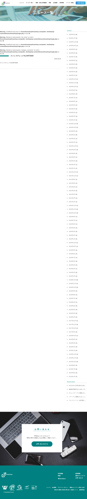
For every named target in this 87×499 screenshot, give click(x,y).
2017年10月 (72, 328)
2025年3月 (72, 71)
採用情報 (62, 2)
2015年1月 (72, 376)
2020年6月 (72, 224)
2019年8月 (72, 253)
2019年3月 (72, 268)
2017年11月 (72, 324)
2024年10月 (72, 86)
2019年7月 (72, 257)
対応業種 (60, 473)
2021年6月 (72, 183)
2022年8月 (72, 153)
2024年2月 (72, 116)
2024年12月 (72, 79)
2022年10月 (72, 149)
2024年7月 (72, 97)
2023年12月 (72, 123)
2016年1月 (72, 350)
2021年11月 (72, 175)
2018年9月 (72, 291)
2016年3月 (72, 343)
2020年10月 (72, 213)
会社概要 (55, 2)
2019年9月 (72, 250)
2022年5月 (72, 157)
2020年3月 (72, 231)
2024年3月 (72, 112)
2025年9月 (72, 49)
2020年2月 (72, 235)
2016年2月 (72, 346)
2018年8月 (72, 294)
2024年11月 (72, 82)
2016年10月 (72, 335)
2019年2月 (72, 272)
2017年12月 (72, 320)
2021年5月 (72, 187)
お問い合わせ (80, 3)
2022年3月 (72, 161)
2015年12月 (72, 354)
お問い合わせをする (42, 444)
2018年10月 (72, 287)
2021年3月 (72, 194)
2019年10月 (72, 246)
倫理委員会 (82, 489)
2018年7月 (72, 298)
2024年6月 (72, 101)
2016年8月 (72, 339)
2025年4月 (72, 68)
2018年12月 (72, 280)
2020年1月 (72, 239)
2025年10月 (72, 45)
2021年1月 (72, 201)
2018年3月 (72, 313)
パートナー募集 (69, 2)
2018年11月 (72, 283)
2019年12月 (72, 242)
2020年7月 (72, 220)
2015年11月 (72, 358)
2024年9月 (72, 90)
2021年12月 (72, 172)
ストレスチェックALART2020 (9, 62)
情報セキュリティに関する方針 (77, 487)
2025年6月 (72, 60)
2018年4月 (72, 309)
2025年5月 (72, 64)
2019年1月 (72, 276)
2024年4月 (72, 109)
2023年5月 (72, 135)
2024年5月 (72, 105)
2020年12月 (72, 205)
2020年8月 (72, 216)
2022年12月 (72, 146)
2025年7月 (72, 56)
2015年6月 (72, 372)
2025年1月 (72, 75)
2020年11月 (72, 209)
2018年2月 (72, 317)
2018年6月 (72, 302)
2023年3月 (72, 138)
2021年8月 (72, 179)
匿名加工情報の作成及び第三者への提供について (66, 489)
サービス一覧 (29, 2)
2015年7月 (72, 369)
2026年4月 (72, 34)
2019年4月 (72, 265)
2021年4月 (72, 190)
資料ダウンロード (80, 475)
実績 (50, 2)
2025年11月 (72, 42)
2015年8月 (72, 365)
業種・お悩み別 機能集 (41, 2)
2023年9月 (72, 131)
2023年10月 (72, 127)
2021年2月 (72, 198)
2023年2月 (72, 142)
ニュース (21, 2)
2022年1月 (72, 168)
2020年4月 (72, 228)
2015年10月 (72, 361)
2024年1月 (72, 120)
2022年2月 (72, 164)
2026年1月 (72, 38)
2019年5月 (72, 261)
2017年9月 (72, 332)
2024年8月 (72, 94)
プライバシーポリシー (63, 487)
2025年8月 (72, 53)
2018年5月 (72, 306)
